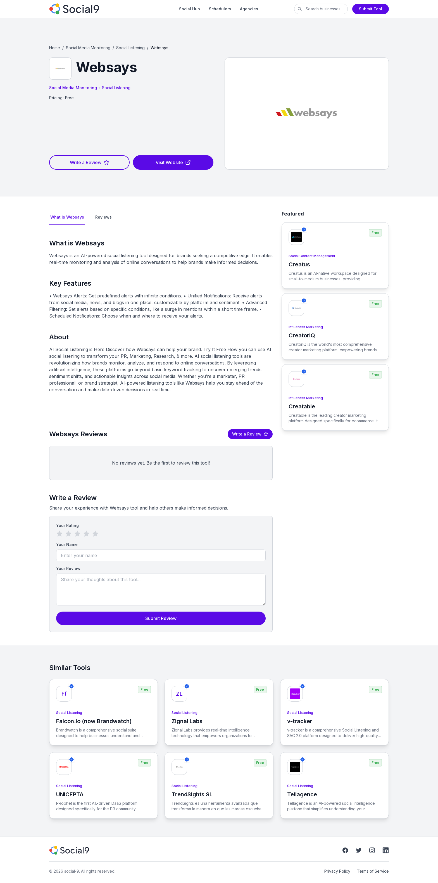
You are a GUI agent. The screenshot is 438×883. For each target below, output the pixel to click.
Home (54, 47)
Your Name (67, 544)
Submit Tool (370, 8)
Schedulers (220, 8)
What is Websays (67, 217)
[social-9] (96, 9)
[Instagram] (372, 850)
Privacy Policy (337, 871)
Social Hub (189, 8)
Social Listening (130, 47)
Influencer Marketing (306, 327)
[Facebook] (345, 850)
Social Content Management (312, 256)
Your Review (68, 568)
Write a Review (89, 162)
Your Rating (67, 525)
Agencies (249, 8)
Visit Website (173, 162)
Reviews (103, 217)
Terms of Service (373, 871)
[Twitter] (358, 850)
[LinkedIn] (385, 850)
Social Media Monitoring (88, 47)
